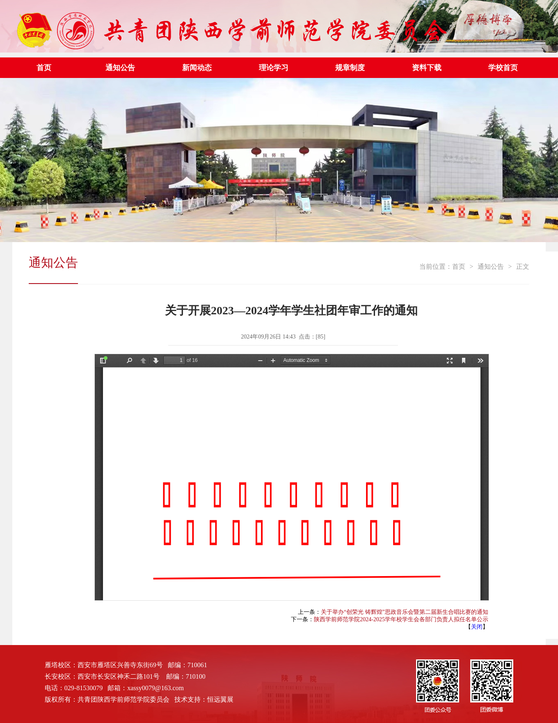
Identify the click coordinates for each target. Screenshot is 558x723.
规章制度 (350, 68)
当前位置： (435, 266)
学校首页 (503, 68)
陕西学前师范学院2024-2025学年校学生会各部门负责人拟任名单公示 (401, 619)
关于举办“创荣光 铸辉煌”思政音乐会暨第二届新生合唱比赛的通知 (404, 612)
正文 (522, 266)
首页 (44, 68)
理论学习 (273, 68)
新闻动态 (197, 68)
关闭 (477, 627)
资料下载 (426, 68)
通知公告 (120, 68)
